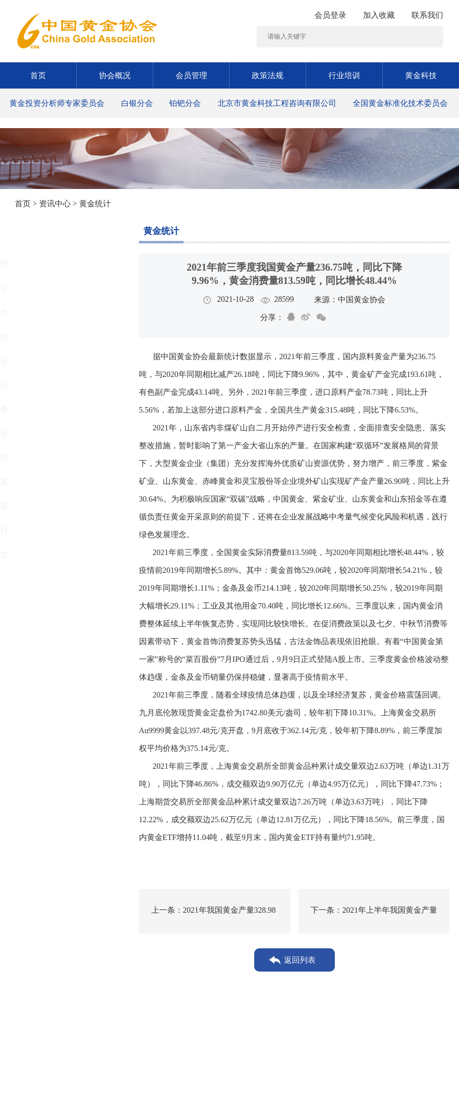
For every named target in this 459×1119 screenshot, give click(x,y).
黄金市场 (45, 433)
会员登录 (330, 15)
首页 (38, 75)
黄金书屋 (45, 482)
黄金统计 (45, 530)
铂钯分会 (185, 103)
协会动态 (45, 555)
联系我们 (427, 15)
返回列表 (300, 960)
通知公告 (45, 288)
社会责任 (45, 458)
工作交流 (45, 506)
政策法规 (267, 75)
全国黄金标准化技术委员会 (400, 103)
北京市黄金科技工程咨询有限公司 (277, 103)
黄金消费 (45, 409)
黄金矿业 (45, 361)
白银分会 (137, 103)
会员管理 (191, 75)
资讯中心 (55, 203)
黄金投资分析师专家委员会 (56, 103)
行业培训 (344, 75)
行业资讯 (45, 385)
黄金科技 (421, 75)
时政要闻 (45, 336)
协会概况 (115, 75)
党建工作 (45, 312)
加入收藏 (379, 15)
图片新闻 (45, 264)
